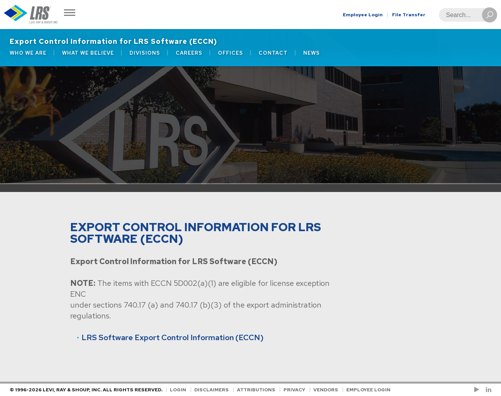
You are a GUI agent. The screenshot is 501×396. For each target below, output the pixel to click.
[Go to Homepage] (31, 14)
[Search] (465, 15)
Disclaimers (211, 389)
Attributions (256, 389)
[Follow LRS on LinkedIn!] (487, 389)
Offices (230, 53)
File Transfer (408, 15)
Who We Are (28, 53)
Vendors (325, 389)
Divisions (145, 53)
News (311, 53)
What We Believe (88, 53)
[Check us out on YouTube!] (478, 389)
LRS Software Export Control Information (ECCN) (172, 337)
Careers (189, 53)
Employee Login (363, 15)
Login (178, 389)
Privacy (294, 389)
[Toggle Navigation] (69, 13)
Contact (273, 53)
